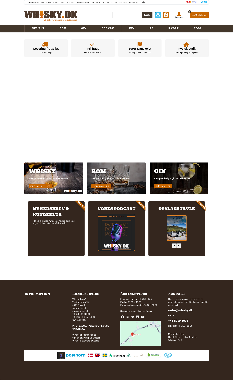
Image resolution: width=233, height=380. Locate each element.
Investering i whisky (50, 2)
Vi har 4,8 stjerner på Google (85, 341)
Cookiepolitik (83, 2)
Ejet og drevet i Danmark (140, 52)
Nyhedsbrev (112, 2)
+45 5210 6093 (178, 320)
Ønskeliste (100, 2)
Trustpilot (133, 2)
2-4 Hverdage (46, 52)
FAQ (92, 2)
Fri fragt (93, 48)
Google (149, 311)
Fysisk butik (187, 48)
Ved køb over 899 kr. (93, 52)
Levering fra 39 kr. (46, 48)
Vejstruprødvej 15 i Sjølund (187, 52)
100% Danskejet (140, 48)
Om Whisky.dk (34, 2)
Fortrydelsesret (67, 2)
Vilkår (142, 2)
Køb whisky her (40, 186)
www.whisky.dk (79, 308)
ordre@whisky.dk (80, 311)
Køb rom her (101, 186)
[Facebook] (166, 15)
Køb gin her (163, 186)
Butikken (123, 2)
